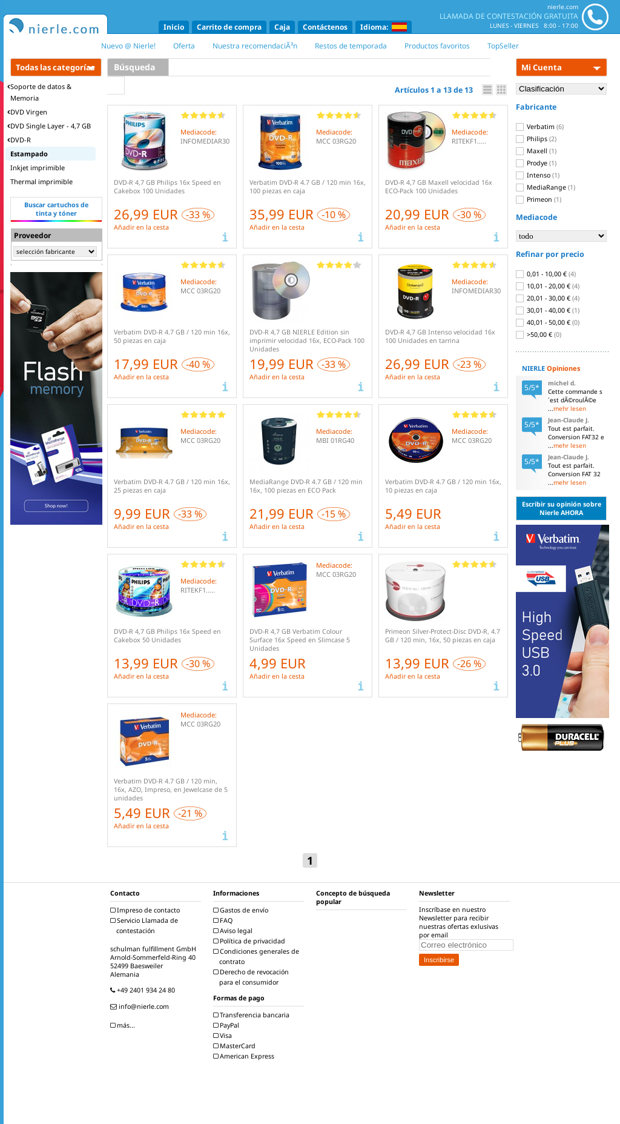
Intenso (537, 175)
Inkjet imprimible (37, 167)
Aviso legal (234, 930)
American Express (245, 1056)
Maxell (536, 151)
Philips (536, 139)
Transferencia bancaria (252, 1015)
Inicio (173, 27)
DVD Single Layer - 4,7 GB (49, 125)
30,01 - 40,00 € (547, 310)
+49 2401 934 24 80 (144, 990)
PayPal (227, 1025)
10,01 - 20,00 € (547, 286)
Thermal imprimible (41, 181)
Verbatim (540, 126)
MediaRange (545, 187)
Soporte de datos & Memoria (39, 92)
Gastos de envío (242, 910)
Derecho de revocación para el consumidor (252, 977)
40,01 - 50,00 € (547, 322)
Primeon (538, 199)
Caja (282, 27)
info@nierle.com (141, 1006)
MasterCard (236, 1046)
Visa (224, 1035)
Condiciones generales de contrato (257, 956)
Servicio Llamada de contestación (145, 925)
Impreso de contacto (146, 910)
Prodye (536, 163)
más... (124, 1025)
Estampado (29, 153)
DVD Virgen (27, 111)
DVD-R (19, 139)
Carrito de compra (229, 27)
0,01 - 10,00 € (546, 274)
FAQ (224, 920)
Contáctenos (325, 27)
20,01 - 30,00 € (547, 298)
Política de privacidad (250, 941)
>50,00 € (538, 334)
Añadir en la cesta (141, 227)
